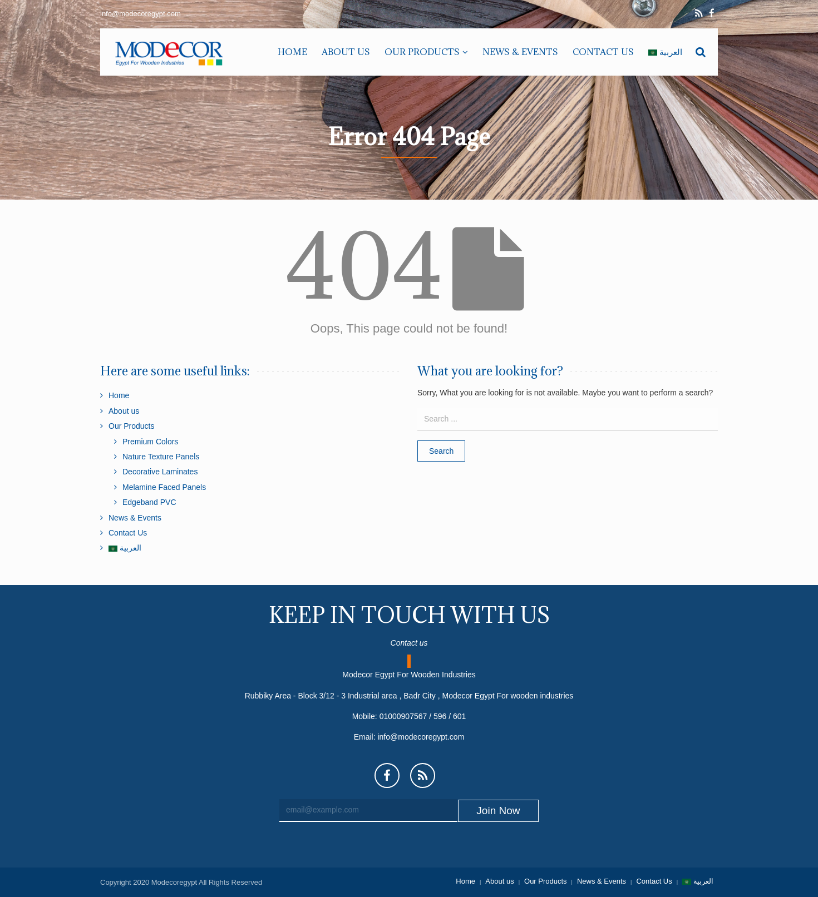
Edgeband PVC (149, 502)
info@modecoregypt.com (420, 736)
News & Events (135, 517)
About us (124, 411)
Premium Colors (150, 441)
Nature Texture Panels (160, 456)
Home (119, 395)
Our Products (131, 426)
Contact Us (128, 532)
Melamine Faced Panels (164, 487)
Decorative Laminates (160, 471)
